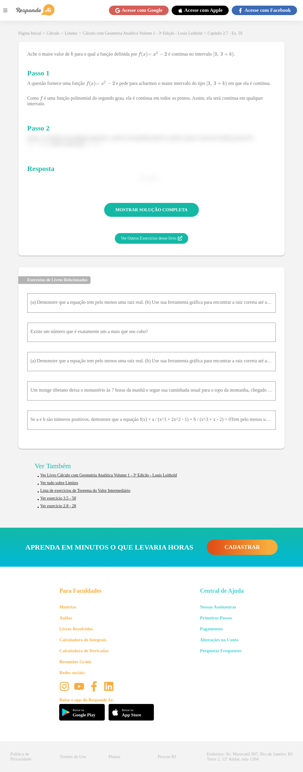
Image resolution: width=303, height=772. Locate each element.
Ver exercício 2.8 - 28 (58, 506)
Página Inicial (29, 33)
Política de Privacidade (20, 756)
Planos (114, 756)
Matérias (67, 607)
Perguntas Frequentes (220, 650)
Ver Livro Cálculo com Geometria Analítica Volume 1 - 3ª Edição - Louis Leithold (108, 475)
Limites (71, 33)
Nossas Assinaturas (218, 607)
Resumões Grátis (75, 661)
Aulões (65, 618)
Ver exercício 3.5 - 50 (58, 498)
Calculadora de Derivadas (84, 650)
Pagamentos (211, 628)
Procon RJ (167, 756)
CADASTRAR (242, 547)
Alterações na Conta (219, 639)
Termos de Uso (72, 756)
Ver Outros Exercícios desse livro (151, 238)
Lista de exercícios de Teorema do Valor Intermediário (85, 490)
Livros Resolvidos (76, 628)
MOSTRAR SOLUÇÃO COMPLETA (151, 209)
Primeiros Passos (216, 618)
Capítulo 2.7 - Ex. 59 (225, 33)
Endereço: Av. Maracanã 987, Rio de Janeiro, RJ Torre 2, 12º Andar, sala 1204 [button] (250, 756)
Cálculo (52, 33)
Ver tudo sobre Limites (59, 483)
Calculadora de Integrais (82, 639)
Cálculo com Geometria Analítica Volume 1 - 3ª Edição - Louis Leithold (142, 33)
